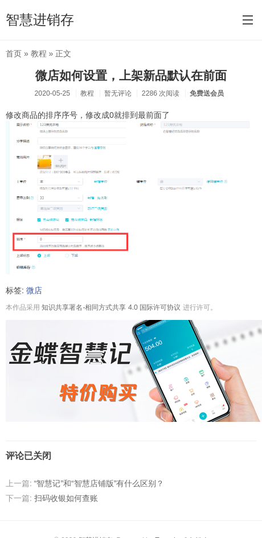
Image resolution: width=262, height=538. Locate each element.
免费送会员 (207, 93)
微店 (34, 290)
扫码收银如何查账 (66, 498)
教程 (39, 53)
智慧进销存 (40, 19)
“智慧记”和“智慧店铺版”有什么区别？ (99, 483)
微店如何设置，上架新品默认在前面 (131, 75)
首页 (14, 53)
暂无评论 (118, 93)
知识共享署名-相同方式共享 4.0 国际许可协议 (111, 307)
